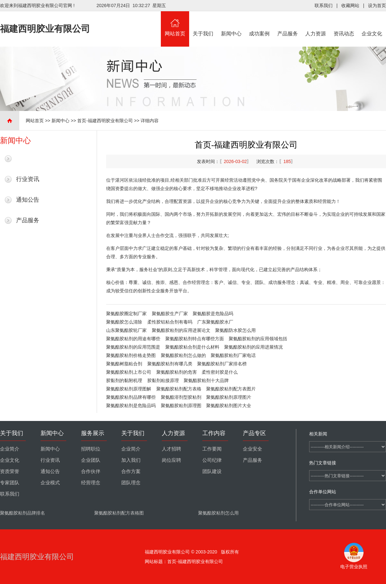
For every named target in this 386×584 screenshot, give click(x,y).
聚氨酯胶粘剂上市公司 (128, 372)
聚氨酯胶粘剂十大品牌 (206, 380)
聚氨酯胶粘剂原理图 (181, 405)
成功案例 (259, 23)
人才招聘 (171, 449)
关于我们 (203, 23)
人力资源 (316, 23)
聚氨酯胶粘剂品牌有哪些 (131, 397)
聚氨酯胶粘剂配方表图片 (231, 388)
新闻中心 (231, 23)
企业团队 (90, 460)
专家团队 (9, 482)
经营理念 (90, 482)
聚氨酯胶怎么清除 (124, 321)
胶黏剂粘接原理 (163, 380)
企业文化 (372, 23)
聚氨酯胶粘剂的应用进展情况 (253, 347)
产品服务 (287, 23)
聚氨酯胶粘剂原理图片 (228, 397)
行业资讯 (27, 179)
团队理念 (131, 482)
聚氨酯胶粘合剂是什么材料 (192, 347)
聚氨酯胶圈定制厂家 (126, 313)
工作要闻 (212, 449)
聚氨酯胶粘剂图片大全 (228, 405)
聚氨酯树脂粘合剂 (124, 363)
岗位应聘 (171, 460)
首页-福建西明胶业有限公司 (105, 120)
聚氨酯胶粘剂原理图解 (128, 388)
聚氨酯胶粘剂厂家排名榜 (222, 363)
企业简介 (9, 449)
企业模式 (50, 482)
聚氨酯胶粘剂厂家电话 (233, 355)
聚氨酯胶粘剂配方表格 (178, 388)
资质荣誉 (9, 471)
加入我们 (131, 460)
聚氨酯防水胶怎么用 (235, 330)
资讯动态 (344, 23)
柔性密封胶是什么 (220, 372)
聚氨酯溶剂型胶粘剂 (181, 397)
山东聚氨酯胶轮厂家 (126, 330)
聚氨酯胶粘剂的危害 (176, 372)
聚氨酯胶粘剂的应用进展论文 (181, 330)
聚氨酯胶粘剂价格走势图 (131, 355)
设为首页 (377, 5)
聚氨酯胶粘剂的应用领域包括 (258, 338)
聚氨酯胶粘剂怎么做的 (183, 355)
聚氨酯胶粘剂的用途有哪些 (133, 338)
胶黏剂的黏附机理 (124, 380)
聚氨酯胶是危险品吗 (213, 313)
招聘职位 (90, 449)
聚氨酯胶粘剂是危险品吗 (131, 405)
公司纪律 (212, 460)
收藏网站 (350, 5)
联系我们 (324, 5)
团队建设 (212, 471)
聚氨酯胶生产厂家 (170, 313)
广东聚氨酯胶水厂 (215, 321)
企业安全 (252, 449)
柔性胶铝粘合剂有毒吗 (169, 321)
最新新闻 (27, 158)
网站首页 (175, 23)
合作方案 (131, 471)
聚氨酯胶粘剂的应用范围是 (133, 347)
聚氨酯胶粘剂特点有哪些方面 (194, 338)
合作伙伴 (90, 471)
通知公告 (27, 199)
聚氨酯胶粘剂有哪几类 (169, 363)
